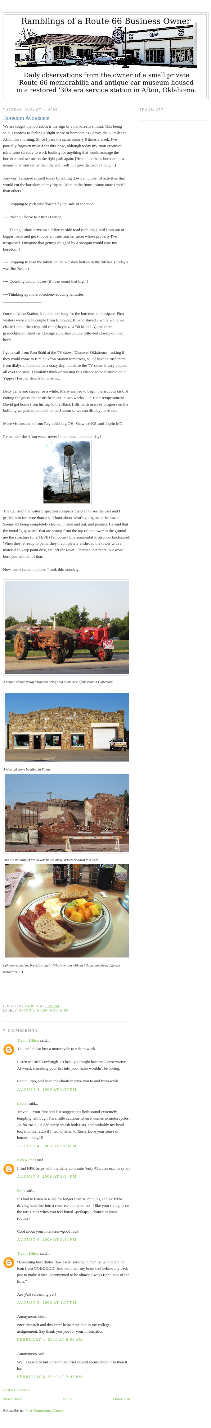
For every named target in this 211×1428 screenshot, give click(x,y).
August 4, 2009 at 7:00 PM (47, 1146)
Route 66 (59, 1010)
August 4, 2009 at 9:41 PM (47, 1239)
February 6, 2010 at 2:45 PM (49, 1376)
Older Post (121, 1399)
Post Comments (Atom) (44, 1410)
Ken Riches (26, 1159)
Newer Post (12, 1399)
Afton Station (33, 1010)
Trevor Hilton (28, 1040)
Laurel (22, 1103)
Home (68, 1399)
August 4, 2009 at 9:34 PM (47, 1176)
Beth (21, 1190)
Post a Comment (16, 1390)
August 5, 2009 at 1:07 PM (47, 1302)
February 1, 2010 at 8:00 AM (50, 1339)
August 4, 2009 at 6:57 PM (47, 1089)
